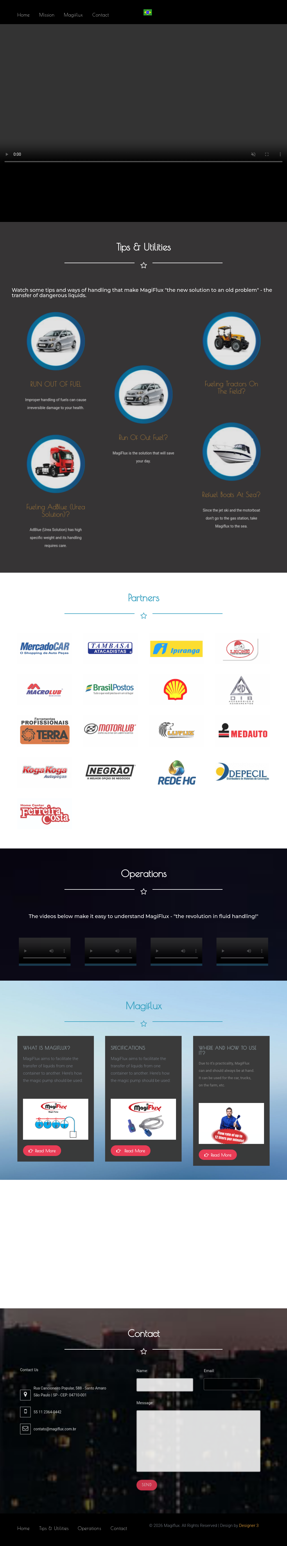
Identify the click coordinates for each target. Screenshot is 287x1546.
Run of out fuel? (143, 432)
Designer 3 (249, 1525)
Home (23, 1528)
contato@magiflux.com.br (59, 1420)
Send (165, 1465)
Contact (119, 1528)
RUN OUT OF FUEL (55, 379)
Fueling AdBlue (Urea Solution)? (56, 505)
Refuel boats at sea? (231, 489)
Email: (205, 1392)
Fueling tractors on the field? (231, 379)
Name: (162, 1392)
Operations (89, 1528)
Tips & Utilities (54, 1528)
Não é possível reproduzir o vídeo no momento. (44, 951)
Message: (164, 1413)
